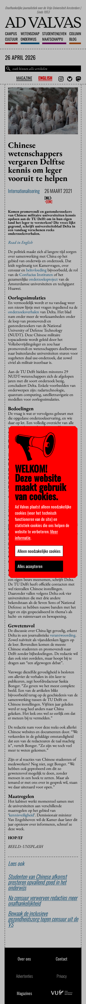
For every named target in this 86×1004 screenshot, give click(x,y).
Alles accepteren (29, 566)
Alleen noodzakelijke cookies (39, 551)
